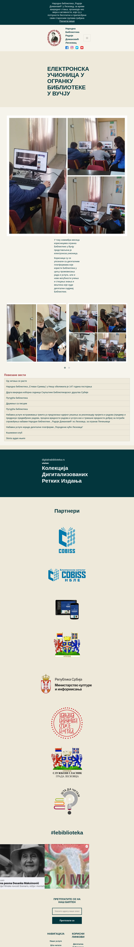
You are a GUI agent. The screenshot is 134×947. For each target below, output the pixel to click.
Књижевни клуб (14, 432)
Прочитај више (67, 21)
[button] (65, 367)
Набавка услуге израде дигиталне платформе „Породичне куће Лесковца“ (44, 427)
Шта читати (55, 945)
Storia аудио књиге (15, 438)
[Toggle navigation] (87, 37)
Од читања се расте (16, 381)
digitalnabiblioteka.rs (53, 459)
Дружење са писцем (16, 403)
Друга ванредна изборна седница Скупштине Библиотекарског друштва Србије (47, 392)
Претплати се (66, 920)
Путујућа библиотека (17, 398)
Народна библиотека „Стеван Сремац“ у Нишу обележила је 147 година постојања (49, 386)
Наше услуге (56, 941)
